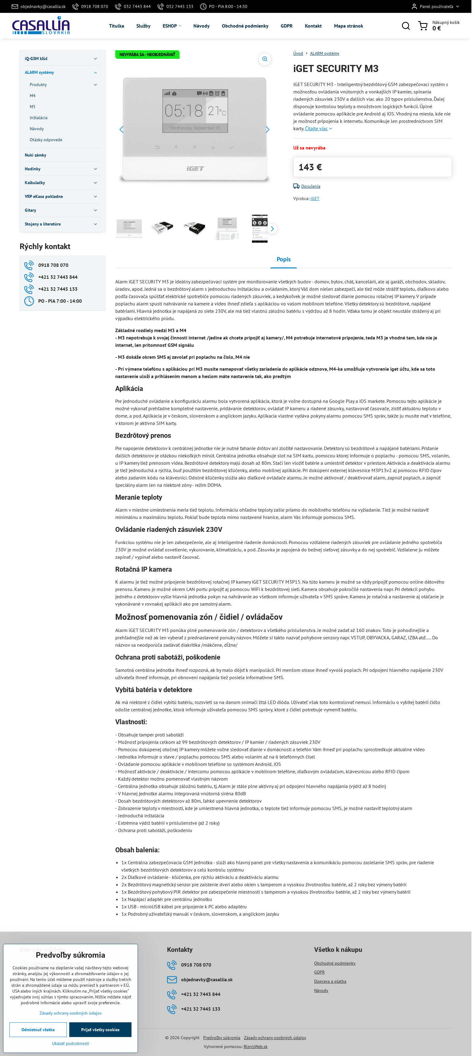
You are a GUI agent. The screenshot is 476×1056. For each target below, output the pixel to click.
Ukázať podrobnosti (70, 1043)
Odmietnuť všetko (38, 1029)
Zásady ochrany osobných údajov (275, 1037)
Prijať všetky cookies (100, 1029)
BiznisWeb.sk (256, 1046)
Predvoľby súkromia (221, 1037)
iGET (314, 198)
